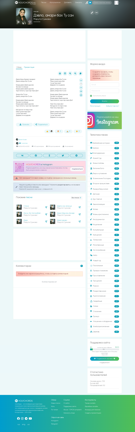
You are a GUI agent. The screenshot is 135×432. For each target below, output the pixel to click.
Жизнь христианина (104, 214)
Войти (104, 101)
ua (28, 424)
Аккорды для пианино (92, 410)
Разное (104, 286)
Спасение (104, 311)
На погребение (104, 250)
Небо (104, 255)
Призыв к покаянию (104, 271)
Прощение (104, 281)
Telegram (54, 424)
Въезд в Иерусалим (104, 189)
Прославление (104, 276)
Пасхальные (104, 266)
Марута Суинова (42, 19)
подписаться (77, 169)
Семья (104, 306)
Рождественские (104, 291)
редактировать (64, 185)
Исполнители (55, 2)
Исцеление (104, 225)
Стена (26, 206)
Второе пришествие (104, 184)
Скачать (24, 125)
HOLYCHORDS (33, 164)
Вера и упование (104, 173)
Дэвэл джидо (62, 220)
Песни (43, 2)
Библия (104, 148)
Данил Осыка (21, 139)
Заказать (78, 2)
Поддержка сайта (70, 406)
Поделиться (41, 125)
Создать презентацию (93, 413)
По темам (54, 410)
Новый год (104, 260)
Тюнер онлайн (90, 403)
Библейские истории (104, 143)
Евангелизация (104, 204)
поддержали (104, 363)
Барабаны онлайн (91, 406)
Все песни (77, 198)
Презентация (29, 67)
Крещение (104, 235)
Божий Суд (104, 158)
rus (19, 424)
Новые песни (55, 403)
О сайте (67, 403)
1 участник (23, 143)
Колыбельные (104, 230)
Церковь (104, 332)
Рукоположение (104, 296)
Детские (104, 194)
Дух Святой (104, 199)
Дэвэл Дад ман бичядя (65, 213)
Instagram (54, 420)
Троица (104, 316)
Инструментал (104, 219)
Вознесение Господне (104, 179)
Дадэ (26, 220)
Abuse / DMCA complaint (73, 410)
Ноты (53, 406)
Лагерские (104, 240)
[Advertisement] (49, 46)
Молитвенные (104, 245)
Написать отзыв (69, 413)
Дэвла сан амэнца (64, 206)
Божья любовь (104, 163)
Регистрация (95, 106)
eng (23, 424)
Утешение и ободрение (104, 321)
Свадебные (104, 301)
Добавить (67, 2)
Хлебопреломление (104, 327)
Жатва (104, 209)
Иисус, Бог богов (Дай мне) (34, 213)
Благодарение (104, 153)
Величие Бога (104, 168)
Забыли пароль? (112, 106)
